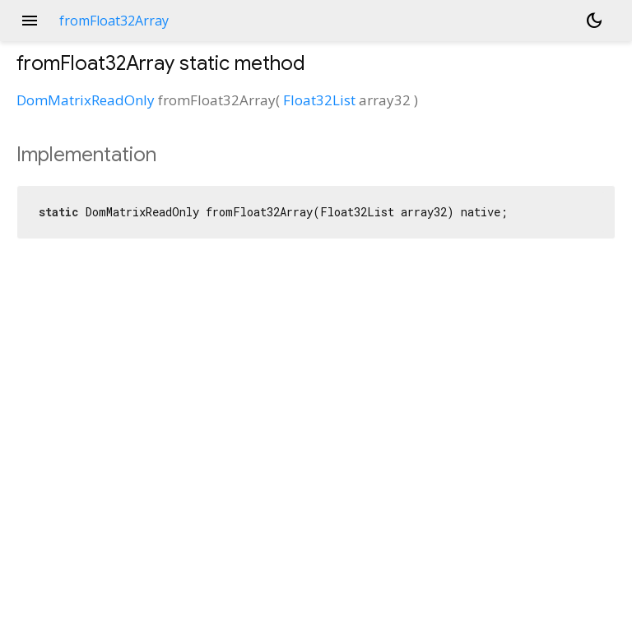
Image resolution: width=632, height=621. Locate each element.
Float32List (319, 99)
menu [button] (30, 20)
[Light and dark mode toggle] (594, 20)
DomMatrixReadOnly (85, 99)
